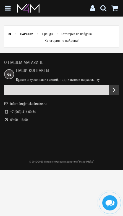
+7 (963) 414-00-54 (23, 112)
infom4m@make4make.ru (28, 104)
